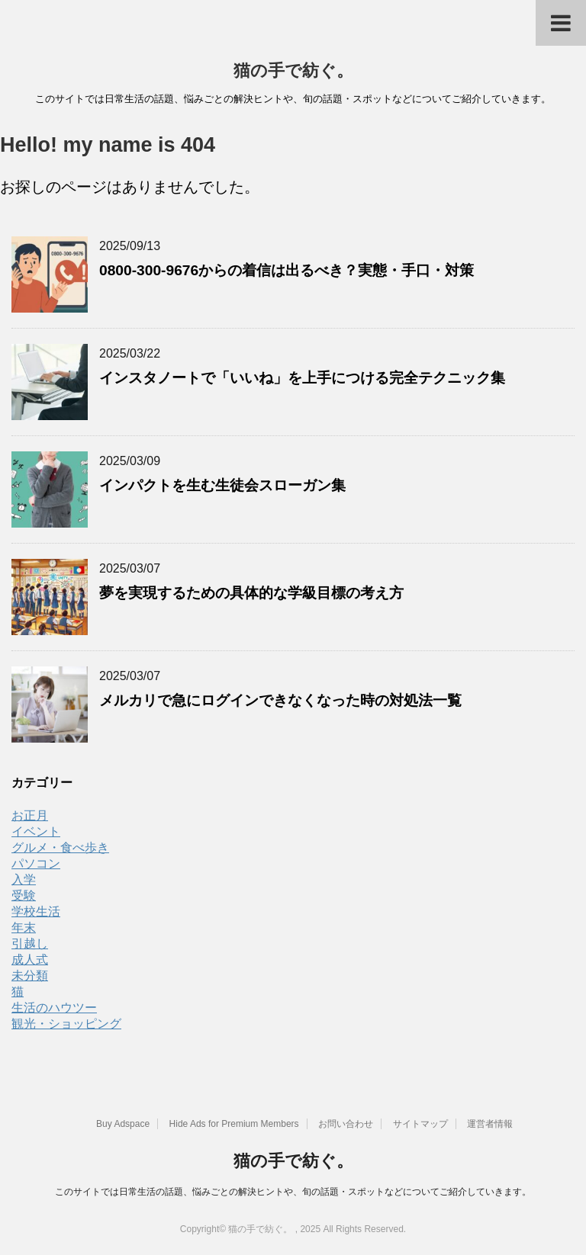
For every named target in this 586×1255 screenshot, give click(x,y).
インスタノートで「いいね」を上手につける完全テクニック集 (302, 378)
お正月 (29, 815)
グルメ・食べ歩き (60, 847)
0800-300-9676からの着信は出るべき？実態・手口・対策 (286, 270)
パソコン (35, 863)
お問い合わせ (345, 1124)
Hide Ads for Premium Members (234, 1124)
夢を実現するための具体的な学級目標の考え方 (251, 593)
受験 (23, 895)
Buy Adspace (123, 1124)
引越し (29, 943)
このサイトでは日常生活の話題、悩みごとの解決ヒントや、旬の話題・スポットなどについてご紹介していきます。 (293, 1191)
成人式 (29, 959)
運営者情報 (490, 1124)
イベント (35, 831)
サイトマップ (420, 1124)
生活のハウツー (54, 1007)
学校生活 (35, 911)
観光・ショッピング (66, 1023)
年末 (23, 927)
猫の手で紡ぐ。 (293, 70)
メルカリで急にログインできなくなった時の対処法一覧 (280, 700)
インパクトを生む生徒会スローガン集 (222, 485)
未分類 (29, 975)
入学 (23, 879)
